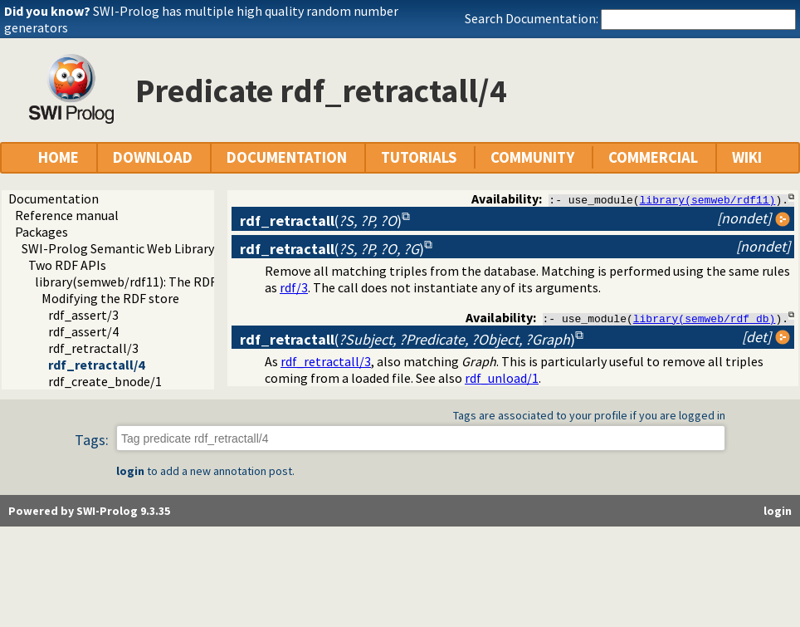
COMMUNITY (532, 157)
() (321, 220)
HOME (58, 157)
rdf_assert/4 (83, 331)
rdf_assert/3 (83, 314)
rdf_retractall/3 (93, 348)
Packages (41, 231)
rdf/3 (294, 287)
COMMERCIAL (653, 157)
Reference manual (67, 215)
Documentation (53, 198)
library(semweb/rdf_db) (704, 318)
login (130, 471)
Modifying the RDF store (110, 298)
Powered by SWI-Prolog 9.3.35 (89, 511)
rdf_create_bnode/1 (105, 381)
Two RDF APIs (67, 265)
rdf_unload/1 (502, 378)
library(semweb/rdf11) (708, 199)
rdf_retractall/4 (96, 364)
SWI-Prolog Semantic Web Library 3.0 (127, 248)
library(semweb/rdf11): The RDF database (153, 281)
